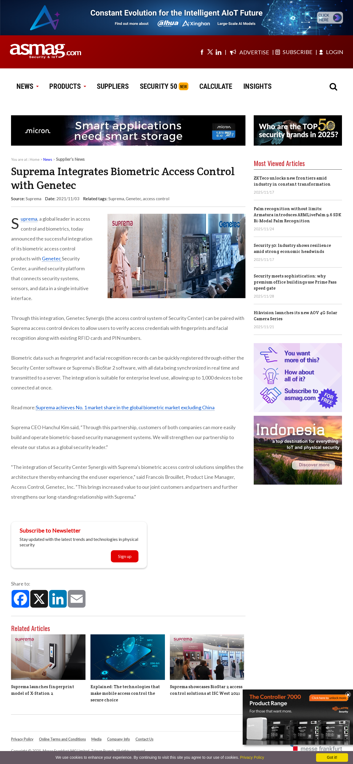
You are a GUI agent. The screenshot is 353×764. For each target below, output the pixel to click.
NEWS (27, 86)
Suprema (116, 198)
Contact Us (144, 739)
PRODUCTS (67, 86)
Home (34, 159)
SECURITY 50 (158, 86)
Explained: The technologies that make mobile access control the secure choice (125, 693)
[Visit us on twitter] (210, 51)
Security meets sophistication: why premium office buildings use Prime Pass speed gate (295, 282)
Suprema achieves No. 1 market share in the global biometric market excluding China (125, 407)
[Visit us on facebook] (202, 52)
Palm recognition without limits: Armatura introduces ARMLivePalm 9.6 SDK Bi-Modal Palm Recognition (297, 214)
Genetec (133, 198)
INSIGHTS (257, 86)
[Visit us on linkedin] (218, 52)
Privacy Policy (22, 739)
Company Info (118, 739)
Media (96, 739)
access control (156, 198)
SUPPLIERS (113, 86)
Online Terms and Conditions (62, 739)
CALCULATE (215, 86)
